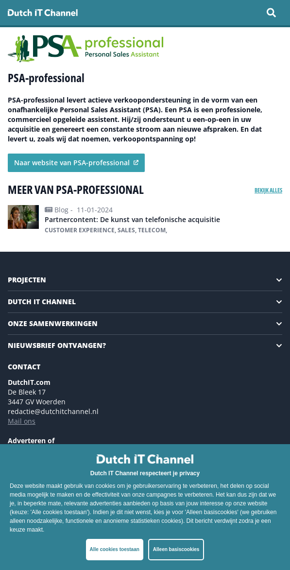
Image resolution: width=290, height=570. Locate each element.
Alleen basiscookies (176, 549)
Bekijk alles (268, 190)
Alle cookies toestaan (114, 549)
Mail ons (21, 421)
